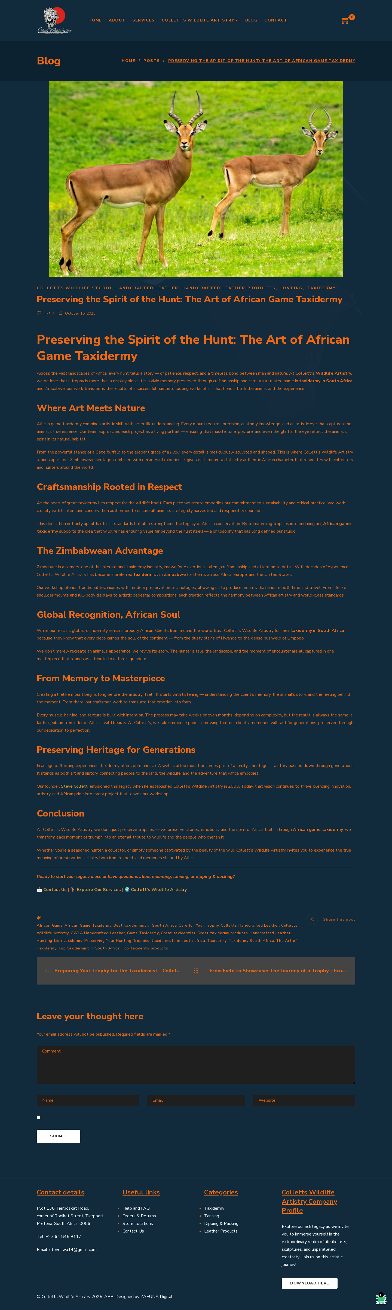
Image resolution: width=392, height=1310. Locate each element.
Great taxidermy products (222, 933)
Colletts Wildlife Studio (74, 288)
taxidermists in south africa (178, 940)
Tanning (211, 1216)
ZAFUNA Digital (156, 1297)
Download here (309, 1283)
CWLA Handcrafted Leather (98, 933)
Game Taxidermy (143, 933)
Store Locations (137, 1224)
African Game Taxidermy (88, 925)
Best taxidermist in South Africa (145, 925)
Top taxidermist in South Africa (89, 948)
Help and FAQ (136, 1208)
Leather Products (221, 1231)
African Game (50, 925)
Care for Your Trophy (199, 925)
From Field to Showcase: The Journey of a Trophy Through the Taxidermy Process (278, 971)
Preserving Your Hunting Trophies (116, 940)
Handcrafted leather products (229, 288)
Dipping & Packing (221, 1224)
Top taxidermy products (145, 948)
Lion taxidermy (68, 940)
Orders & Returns (139, 1216)
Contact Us (55, 890)
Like (45, 313)
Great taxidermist (178, 933)
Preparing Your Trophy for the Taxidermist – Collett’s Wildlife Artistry (113, 971)
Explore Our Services (99, 890)
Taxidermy (321, 288)
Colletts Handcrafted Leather (250, 925)
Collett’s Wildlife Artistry (159, 890)
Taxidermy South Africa (251, 940)
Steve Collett (74, 786)
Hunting (291, 288)
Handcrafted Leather (147, 288)
